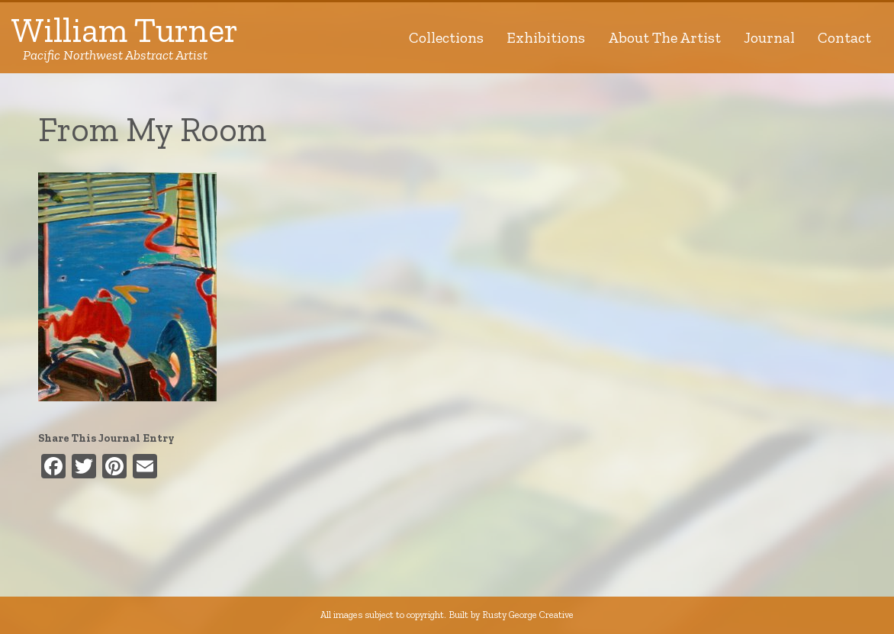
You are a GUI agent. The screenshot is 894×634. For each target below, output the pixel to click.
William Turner (124, 38)
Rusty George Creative (528, 614)
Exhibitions (545, 37)
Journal (769, 37)
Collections (446, 37)
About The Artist (664, 37)
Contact (844, 37)
